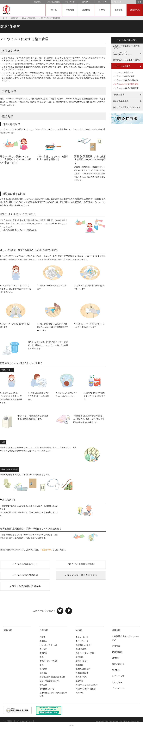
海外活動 (43, 669)
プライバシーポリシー (24, 721)
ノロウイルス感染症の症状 (81, 564)
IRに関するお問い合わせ (86, 689)
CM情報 (115, 658)
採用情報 (118, 10)
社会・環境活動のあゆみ (50, 681)
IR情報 (102, 10)
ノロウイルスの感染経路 (25, 575)
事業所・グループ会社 (49, 661)
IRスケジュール (82, 641)
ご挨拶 (42, 637)
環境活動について (47, 689)
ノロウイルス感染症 (121, 66)
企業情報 (86, 10)
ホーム (54, 10)
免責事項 (79, 693)
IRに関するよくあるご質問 (86, 685)
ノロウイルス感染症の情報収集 (125, 88)
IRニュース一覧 (82, 637)
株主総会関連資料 (83, 669)
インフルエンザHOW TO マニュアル (122, 53)
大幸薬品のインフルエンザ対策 (126, 60)
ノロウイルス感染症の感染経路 (125, 80)
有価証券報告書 (82, 673)
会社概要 (43, 649)
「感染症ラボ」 (46, 550)
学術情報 (70, 10)
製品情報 (37, 2)
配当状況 (79, 681)
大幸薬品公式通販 (53, 2)
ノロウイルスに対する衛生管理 (80, 575)
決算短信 (79, 657)
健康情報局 (135, 10)
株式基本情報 (81, 677)
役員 (41, 657)
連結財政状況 (81, 649)
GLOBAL (102, 2)
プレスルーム (118, 688)
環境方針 (43, 685)
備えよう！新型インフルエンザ (126, 107)
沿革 (41, 665)
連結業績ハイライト (84, 645)
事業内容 (43, 653)
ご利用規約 (9, 721)
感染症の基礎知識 (120, 101)
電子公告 (43, 673)
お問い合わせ (118, 664)
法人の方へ (86, 2)
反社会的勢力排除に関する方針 (52, 677)
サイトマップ (69, 2)
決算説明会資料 (82, 661)
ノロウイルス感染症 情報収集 (25, 586)
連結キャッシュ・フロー (86, 653)
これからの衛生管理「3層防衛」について (127, 47)
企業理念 (43, 641)
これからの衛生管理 (28, 18)
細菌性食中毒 (119, 94)
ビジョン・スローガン (49, 645)
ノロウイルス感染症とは (25, 564)
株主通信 (79, 665)
